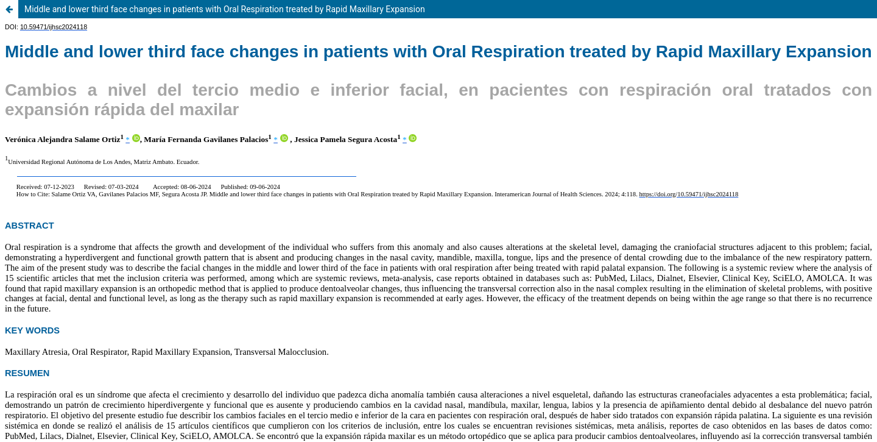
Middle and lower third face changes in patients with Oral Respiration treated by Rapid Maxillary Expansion (224, 9)
